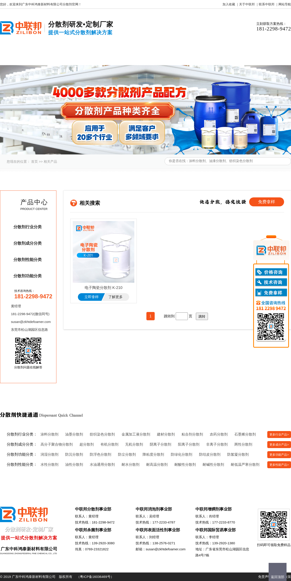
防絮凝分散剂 (238, 454)
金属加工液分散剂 (136, 434)
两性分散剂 (243, 444)
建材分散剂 (166, 434)
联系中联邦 (266, 4)
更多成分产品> (279, 444)
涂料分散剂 (49, 434)
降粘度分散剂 (153, 454)
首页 (34, 161)
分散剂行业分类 (27, 227)
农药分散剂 (219, 434)
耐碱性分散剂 (213, 464)
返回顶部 (277, 577)
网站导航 (284, 4)
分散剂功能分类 (27, 276)
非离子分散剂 (217, 444)
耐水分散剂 (130, 464)
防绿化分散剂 (181, 454)
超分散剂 (86, 444)
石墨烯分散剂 (245, 434)
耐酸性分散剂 (185, 464)
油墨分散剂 (74, 434)
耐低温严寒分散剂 (245, 464)
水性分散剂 (49, 464)
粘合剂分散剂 (192, 434)
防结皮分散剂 (209, 454)
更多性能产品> (279, 464)
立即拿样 (91, 297)
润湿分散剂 (49, 454)
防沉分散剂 (74, 454)
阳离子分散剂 (188, 444)
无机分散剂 (134, 444)
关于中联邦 (247, 4)
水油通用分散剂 (102, 464)
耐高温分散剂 (157, 464)
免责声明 (265, 577)
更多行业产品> (279, 434)
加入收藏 (229, 4)
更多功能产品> (279, 454)
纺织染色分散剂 (102, 434)
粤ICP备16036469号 (95, 577)
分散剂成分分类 (27, 243)
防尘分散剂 (127, 454)
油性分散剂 (74, 464)
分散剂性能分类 (27, 259)
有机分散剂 (109, 444)
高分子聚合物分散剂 (57, 444)
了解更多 (115, 297)
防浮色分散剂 (100, 454)
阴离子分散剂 (160, 444)
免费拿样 (266, 201)
